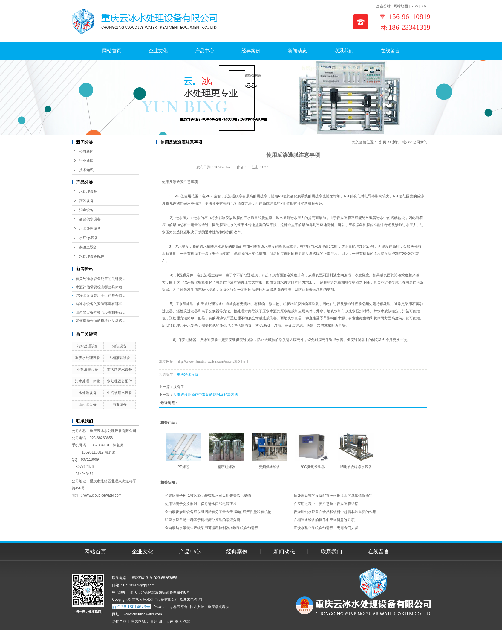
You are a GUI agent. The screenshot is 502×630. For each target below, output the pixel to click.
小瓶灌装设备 (87, 369)
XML (424, 6)
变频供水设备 (90, 219)
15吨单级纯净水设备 (355, 467)
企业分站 (383, 6)
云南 (170, 621)
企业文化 (158, 50)
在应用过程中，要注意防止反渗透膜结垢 (326, 504)
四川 (162, 621)
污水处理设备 (90, 228)
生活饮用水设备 (119, 393)
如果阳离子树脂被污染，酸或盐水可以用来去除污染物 (208, 496)
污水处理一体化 (87, 381)
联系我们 (343, 50)
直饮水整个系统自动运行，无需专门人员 (326, 528)
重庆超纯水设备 (119, 369)
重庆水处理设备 (87, 358)
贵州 (153, 621)
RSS (414, 6)
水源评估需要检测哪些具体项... (100, 287)
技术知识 (86, 170)
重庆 (178, 621)
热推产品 (119, 621)
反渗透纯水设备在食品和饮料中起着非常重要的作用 (335, 512)
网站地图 (401, 6)
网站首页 (111, 50)
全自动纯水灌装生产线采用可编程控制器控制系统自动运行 (211, 528)
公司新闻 (86, 151)
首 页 (382, 142)
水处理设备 (88, 191)
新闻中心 (399, 142)
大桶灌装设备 (119, 358)
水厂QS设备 (88, 238)
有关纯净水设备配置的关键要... (100, 279)
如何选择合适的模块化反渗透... (100, 321)
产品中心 (204, 50)
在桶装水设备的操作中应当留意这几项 (324, 520)
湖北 (186, 621)
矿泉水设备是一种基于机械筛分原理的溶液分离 (202, 520)
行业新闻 (86, 161)
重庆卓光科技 (218, 607)
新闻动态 (297, 50)
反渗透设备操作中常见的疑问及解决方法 (205, 394)
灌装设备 (86, 201)
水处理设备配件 (91, 256)
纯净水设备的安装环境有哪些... (100, 304)
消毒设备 (86, 210)
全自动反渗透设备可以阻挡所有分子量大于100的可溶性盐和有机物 (218, 512)
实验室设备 (88, 247)
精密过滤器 (226, 467)
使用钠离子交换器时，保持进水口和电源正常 (201, 504)
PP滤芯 (183, 467)
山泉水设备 (88, 404)
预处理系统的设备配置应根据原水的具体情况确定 (333, 496)
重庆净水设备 (187, 374)
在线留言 (390, 50)
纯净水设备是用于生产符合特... (100, 295)
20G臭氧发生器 (312, 467)
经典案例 (251, 50)
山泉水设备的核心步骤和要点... (100, 312)
